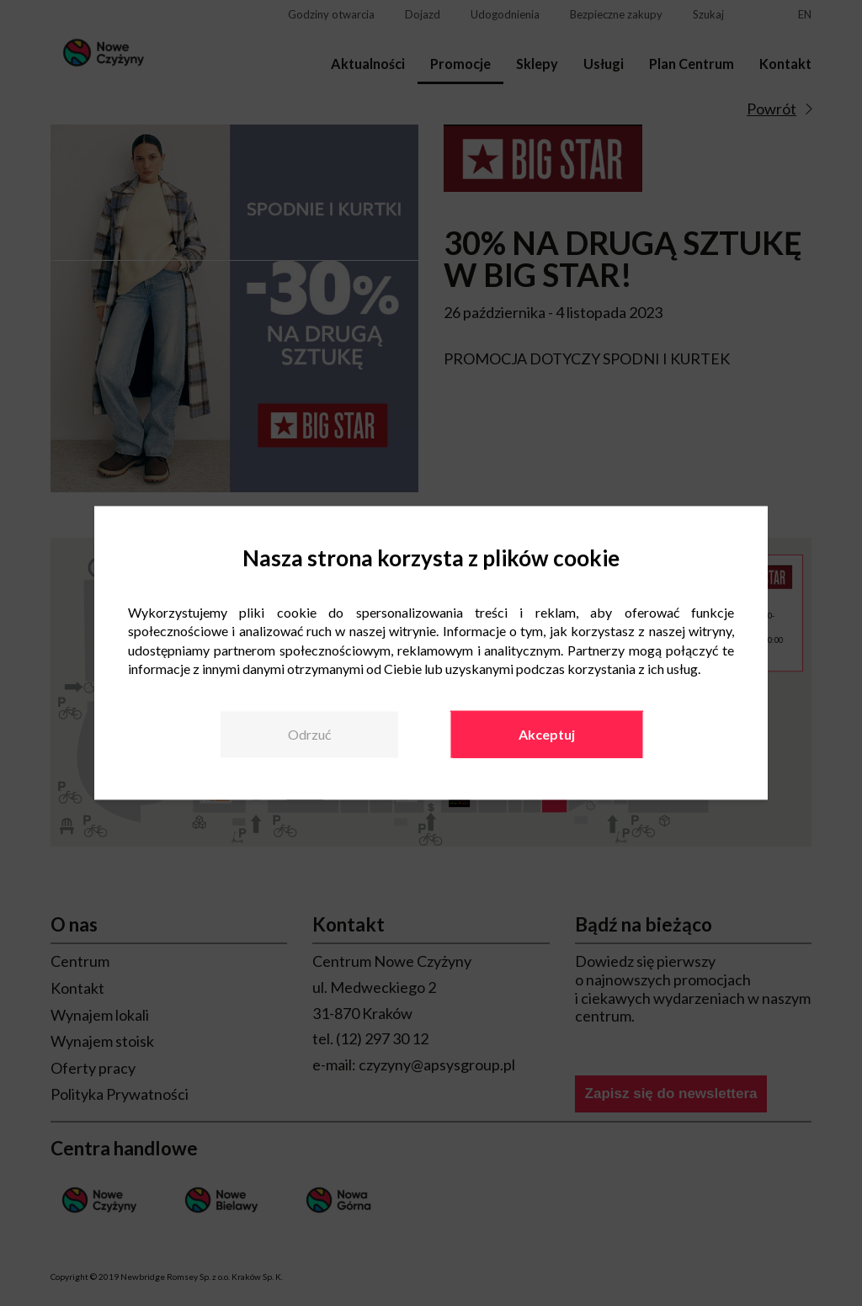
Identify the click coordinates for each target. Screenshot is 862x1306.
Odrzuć (309, 734)
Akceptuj (547, 734)
